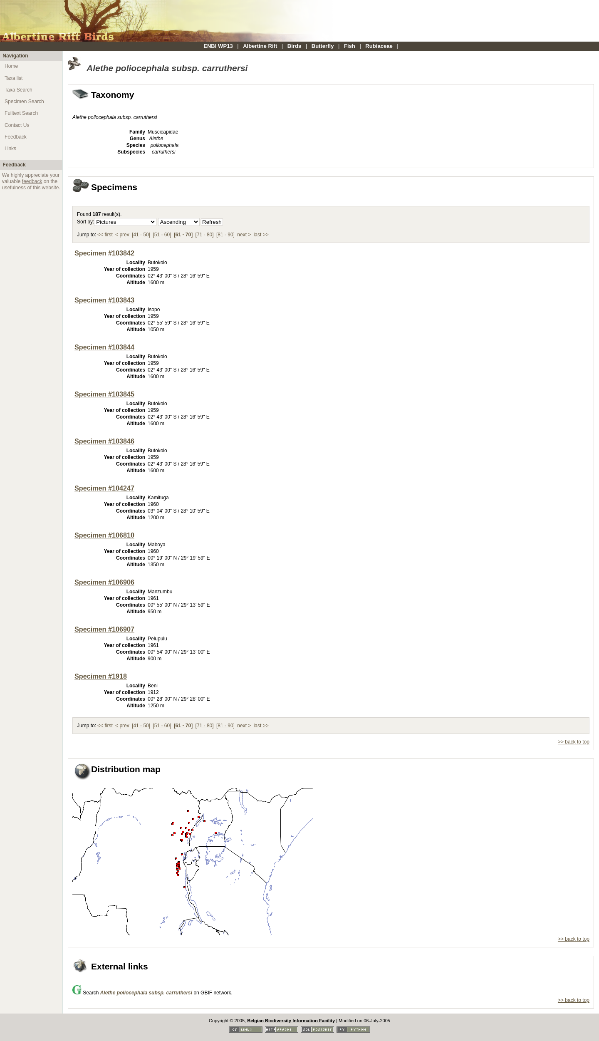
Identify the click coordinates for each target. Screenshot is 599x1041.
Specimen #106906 (104, 582)
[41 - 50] (141, 235)
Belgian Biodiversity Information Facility (291, 1020)
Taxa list (13, 78)
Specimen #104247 (104, 488)
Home (11, 66)
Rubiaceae (378, 46)
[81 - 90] (225, 235)
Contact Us (17, 125)
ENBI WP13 (218, 46)
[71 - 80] (205, 235)
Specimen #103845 (104, 394)
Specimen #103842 (104, 253)
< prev (122, 235)
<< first (105, 235)
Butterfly (323, 46)
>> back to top (573, 742)
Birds (294, 46)
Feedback (16, 137)
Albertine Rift (260, 46)
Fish (349, 46)
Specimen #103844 (104, 347)
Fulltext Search (21, 113)
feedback (32, 181)
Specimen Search (24, 101)
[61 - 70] (183, 235)
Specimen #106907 (104, 629)
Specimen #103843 (104, 300)
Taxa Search (18, 90)
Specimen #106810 (104, 535)
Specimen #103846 (104, 441)
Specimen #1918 (100, 676)
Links (10, 148)
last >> (261, 235)
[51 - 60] (162, 235)
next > (244, 235)
